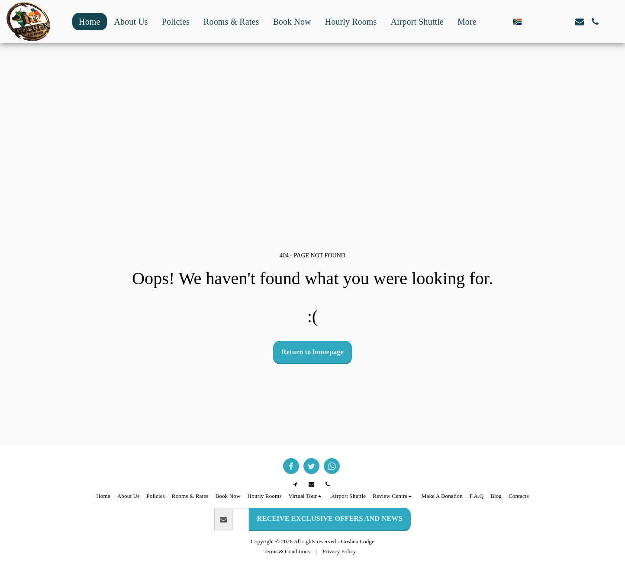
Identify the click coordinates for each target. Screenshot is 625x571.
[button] (532, 21)
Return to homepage (312, 352)
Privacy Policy (339, 551)
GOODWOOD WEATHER (312, 66)
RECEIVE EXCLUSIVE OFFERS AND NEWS (330, 518)
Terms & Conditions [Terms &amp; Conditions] (286, 551)
